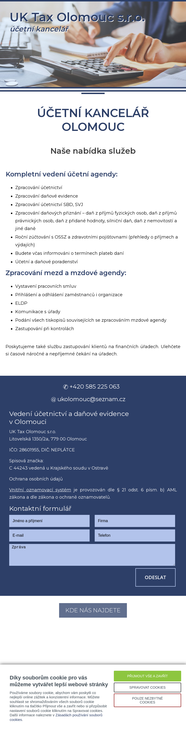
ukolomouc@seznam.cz (91, 399)
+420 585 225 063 (95, 386)
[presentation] (46, 577)
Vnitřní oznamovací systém (40, 490)
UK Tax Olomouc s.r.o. (77, 21)
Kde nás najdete (93, 610)
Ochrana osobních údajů (36, 479)
